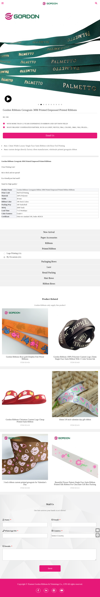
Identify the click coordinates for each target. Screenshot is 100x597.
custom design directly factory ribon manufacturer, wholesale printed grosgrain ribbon (42, 149)
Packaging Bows (49, 261)
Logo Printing (12, 253)
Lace (49, 267)
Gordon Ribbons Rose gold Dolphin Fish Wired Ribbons (25, 358)
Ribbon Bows (49, 283)
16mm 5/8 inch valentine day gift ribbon (75, 420)
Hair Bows (49, 278)
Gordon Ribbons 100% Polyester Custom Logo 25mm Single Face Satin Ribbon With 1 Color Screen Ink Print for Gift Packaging (74, 359)
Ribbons (49, 243)
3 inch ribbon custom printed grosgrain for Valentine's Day (25, 483)
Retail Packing (49, 272)
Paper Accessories (49, 237)
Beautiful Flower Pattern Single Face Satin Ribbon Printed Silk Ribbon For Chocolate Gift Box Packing (75, 483)
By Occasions (12, 257)
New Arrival (49, 232)
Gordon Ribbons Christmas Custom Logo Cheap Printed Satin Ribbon (25, 421)
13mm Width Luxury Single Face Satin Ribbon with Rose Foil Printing (36, 146)
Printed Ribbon (49, 248)
